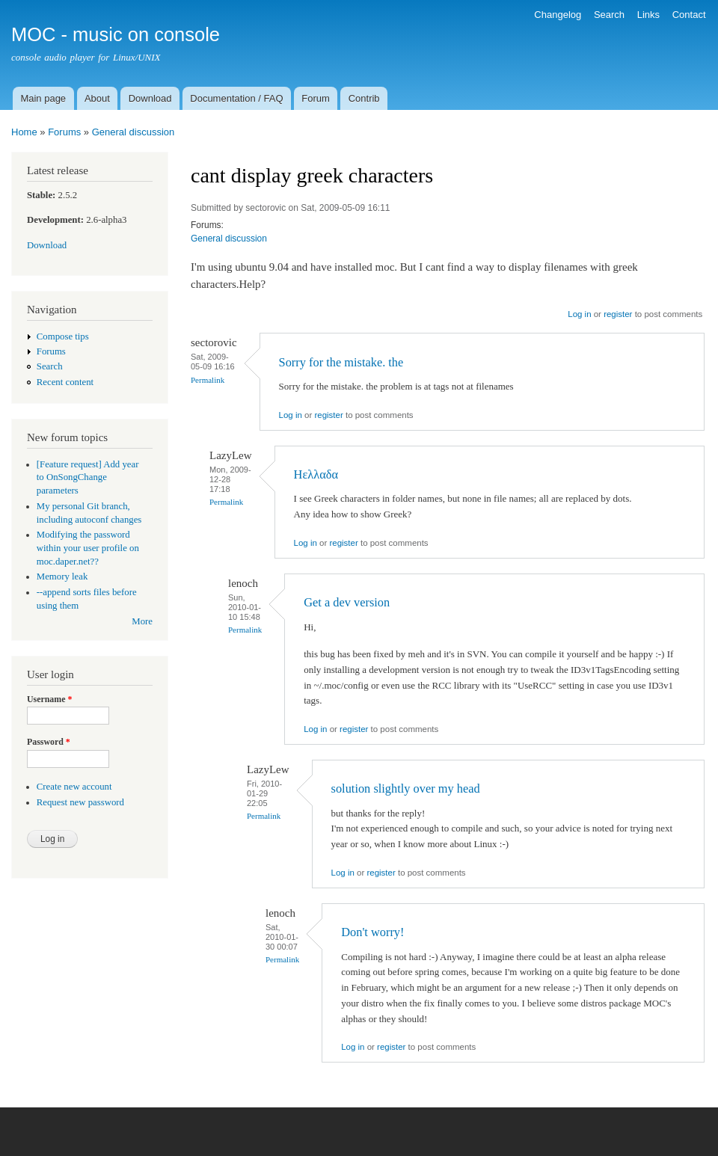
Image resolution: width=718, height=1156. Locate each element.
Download (150, 98)
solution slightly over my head (405, 788)
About (97, 98)
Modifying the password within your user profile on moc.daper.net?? (88, 548)
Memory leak (62, 576)
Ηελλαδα (316, 474)
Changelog (557, 14)
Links (648, 14)
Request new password (80, 802)
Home (24, 132)
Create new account (74, 786)
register (618, 314)
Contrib (364, 98)
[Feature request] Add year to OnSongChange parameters (88, 477)
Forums (64, 132)
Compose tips (63, 336)
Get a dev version (347, 602)
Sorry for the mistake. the (341, 362)
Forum (315, 98)
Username (49, 699)
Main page (43, 98)
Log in (579, 314)
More (142, 621)
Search (609, 14)
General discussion (133, 132)
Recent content (65, 382)
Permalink (207, 379)
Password (48, 742)
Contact (689, 14)
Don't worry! (372, 932)
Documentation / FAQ (236, 98)
